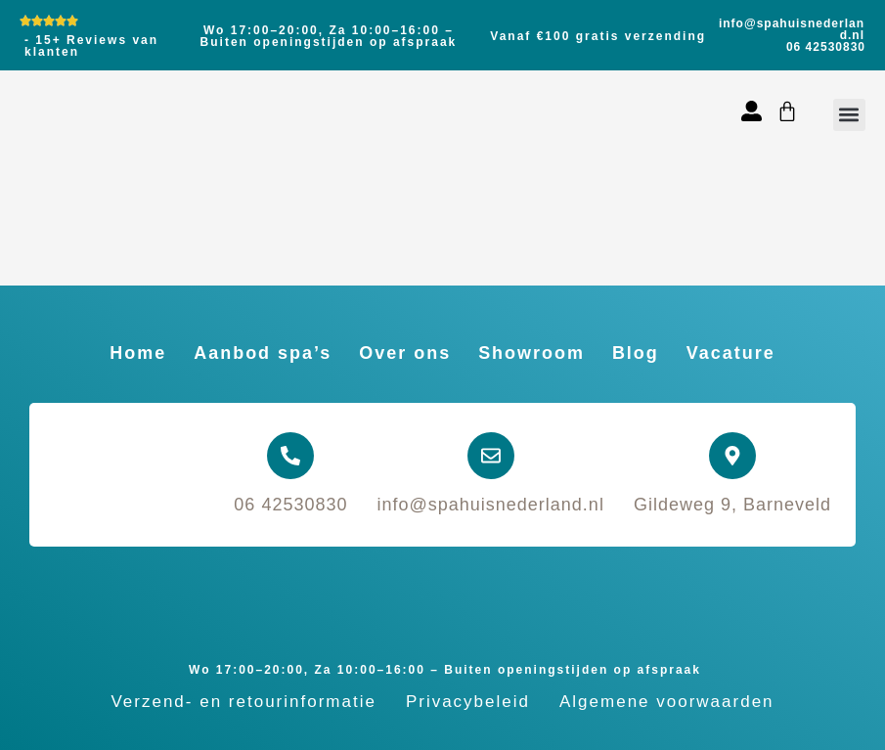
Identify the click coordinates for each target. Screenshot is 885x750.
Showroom (531, 353)
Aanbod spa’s (263, 353)
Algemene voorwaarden (666, 701)
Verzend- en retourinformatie (243, 701)
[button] (849, 115)
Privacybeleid (468, 701)
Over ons (405, 353)
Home (138, 353)
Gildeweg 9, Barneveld (732, 504)
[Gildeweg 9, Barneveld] (732, 455)
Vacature (730, 353)
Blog (635, 353)
